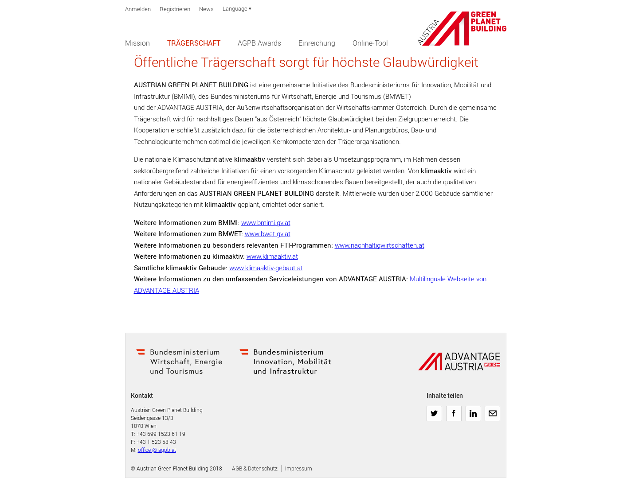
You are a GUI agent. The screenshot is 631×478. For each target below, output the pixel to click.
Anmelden (138, 9)
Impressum (298, 468)
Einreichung (316, 43)
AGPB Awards (259, 43)
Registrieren (175, 9)
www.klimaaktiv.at (272, 256)
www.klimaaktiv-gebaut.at (266, 267)
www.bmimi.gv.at (265, 222)
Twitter (434, 410)
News (206, 9)
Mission (137, 43)
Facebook (454, 410)
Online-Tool (370, 43)
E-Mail (492, 410)
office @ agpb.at (157, 449)
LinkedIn (473, 410)
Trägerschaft (193, 43)
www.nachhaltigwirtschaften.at (379, 245)
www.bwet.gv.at (267, 233)
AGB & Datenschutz (255, 468)
